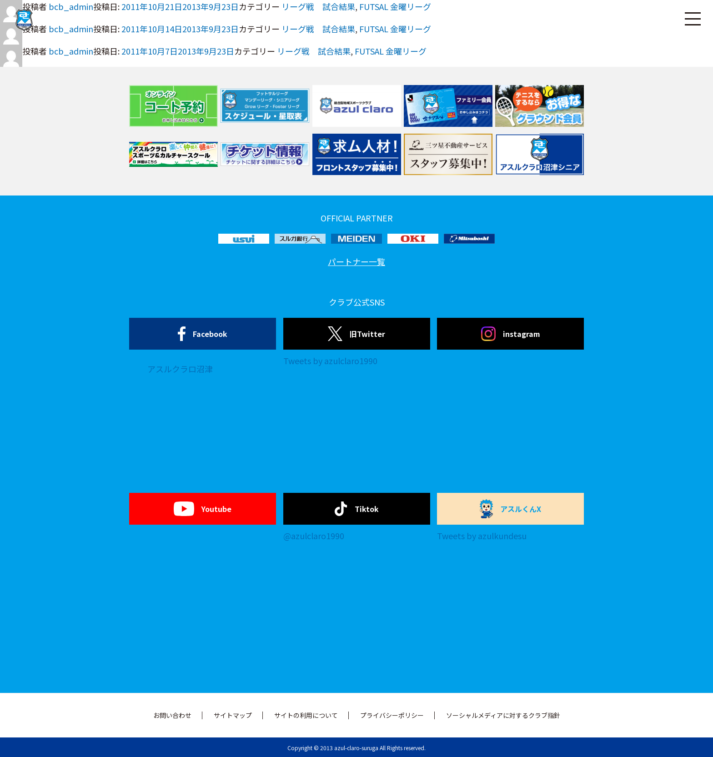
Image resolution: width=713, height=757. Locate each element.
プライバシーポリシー (392, 715)
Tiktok (356, 508)
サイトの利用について (306, 715)
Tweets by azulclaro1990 (330, 360)
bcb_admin (71, 51)
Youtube (202, 508)
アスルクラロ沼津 (180, 369)
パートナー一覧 (356, 261)
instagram (510, 333)
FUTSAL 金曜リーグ (391, 51)
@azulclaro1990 (313, 535)
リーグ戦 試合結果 (314, 51)
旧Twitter (356, 333)
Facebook (202, 333)
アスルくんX (511, 508)
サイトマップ (233, 715)
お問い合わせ (172, 715)
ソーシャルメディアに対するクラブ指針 (503, 715)
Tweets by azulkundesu (482, 535)
